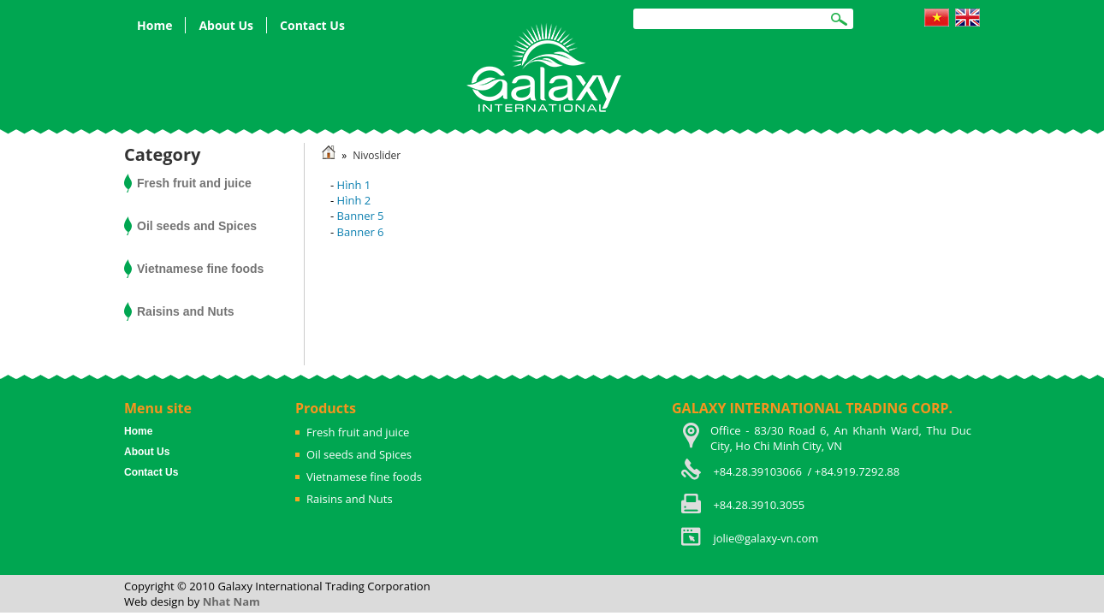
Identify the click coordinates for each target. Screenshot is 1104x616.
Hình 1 (354, 184)
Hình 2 (354, 200)
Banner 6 (360, 232)
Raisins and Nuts (185, 311)
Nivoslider (377, 155)
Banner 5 (360, 215)
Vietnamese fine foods (200, 268)
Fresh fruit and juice (194, 183)
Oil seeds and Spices (197, 226)
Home (154, 25)
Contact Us (312, 25)
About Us (226, 25)
